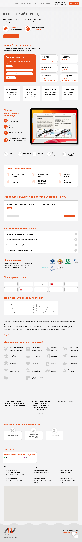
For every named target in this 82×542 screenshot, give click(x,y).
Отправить (11, 78)
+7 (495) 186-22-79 (61, 3)
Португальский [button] (73, 289)
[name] (19, 70)
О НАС (36, 3)
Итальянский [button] (72, 284)
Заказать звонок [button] (74, 3)
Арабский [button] (11, 289)
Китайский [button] (27, 289)
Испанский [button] (57, 284)
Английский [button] (11, 284)
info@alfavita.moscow (70, 533)
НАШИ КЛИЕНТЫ (45, 3)
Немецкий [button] (26, 284)
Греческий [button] (42, 289)
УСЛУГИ (16, 3)
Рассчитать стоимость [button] (11, 36)
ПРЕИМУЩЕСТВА (26, 3)
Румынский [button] (57, 289)
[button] (51, 284)
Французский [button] (42, 284)
